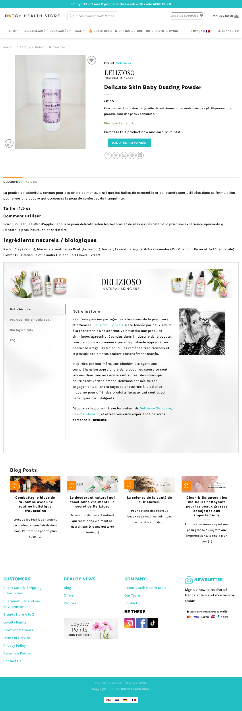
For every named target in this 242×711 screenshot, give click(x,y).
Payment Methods (18, 630)
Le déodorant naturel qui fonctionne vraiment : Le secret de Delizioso (92, 502)
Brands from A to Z (18, 614)
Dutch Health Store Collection (115, 31)
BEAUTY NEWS (80, 579)
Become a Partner (17, 653)
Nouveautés (60, 31)
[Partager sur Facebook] (108, 155)
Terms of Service (16, 638)
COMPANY (135, 579)
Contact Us (12, 661)
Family (25, 47)
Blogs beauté (34, 30)
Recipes (70, 603)
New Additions (136, 682)
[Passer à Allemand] (125, 700)
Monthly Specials (108, 682)
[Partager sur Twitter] (116, 155)
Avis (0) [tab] (31, 181)
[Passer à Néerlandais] (117, 700)
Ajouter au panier (129, 143)
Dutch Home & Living (162, 30)
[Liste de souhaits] (91, 60)
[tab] (38, 309)
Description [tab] (13, 181)
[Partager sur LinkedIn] (140, 155)
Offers (69, 595)
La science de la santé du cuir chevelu (149, 500)
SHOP (11, 31)
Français (202, 31)
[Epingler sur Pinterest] (132, 155)
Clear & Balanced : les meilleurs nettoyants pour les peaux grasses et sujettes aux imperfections (207, 506)
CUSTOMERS (17, 579)
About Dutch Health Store (145, 588)
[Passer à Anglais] (108, 700)
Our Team (132, 595)
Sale (80, 31)
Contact (130, 603)
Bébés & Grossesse (50, 47)
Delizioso (123, 63)
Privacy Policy (14, 645)
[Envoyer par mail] (124, 155)
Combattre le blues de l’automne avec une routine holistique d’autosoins (35, 504)
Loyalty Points (14, 622)
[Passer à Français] (134, 700)
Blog (67, 588)
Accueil (9, 47)
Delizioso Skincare (108, 325)
